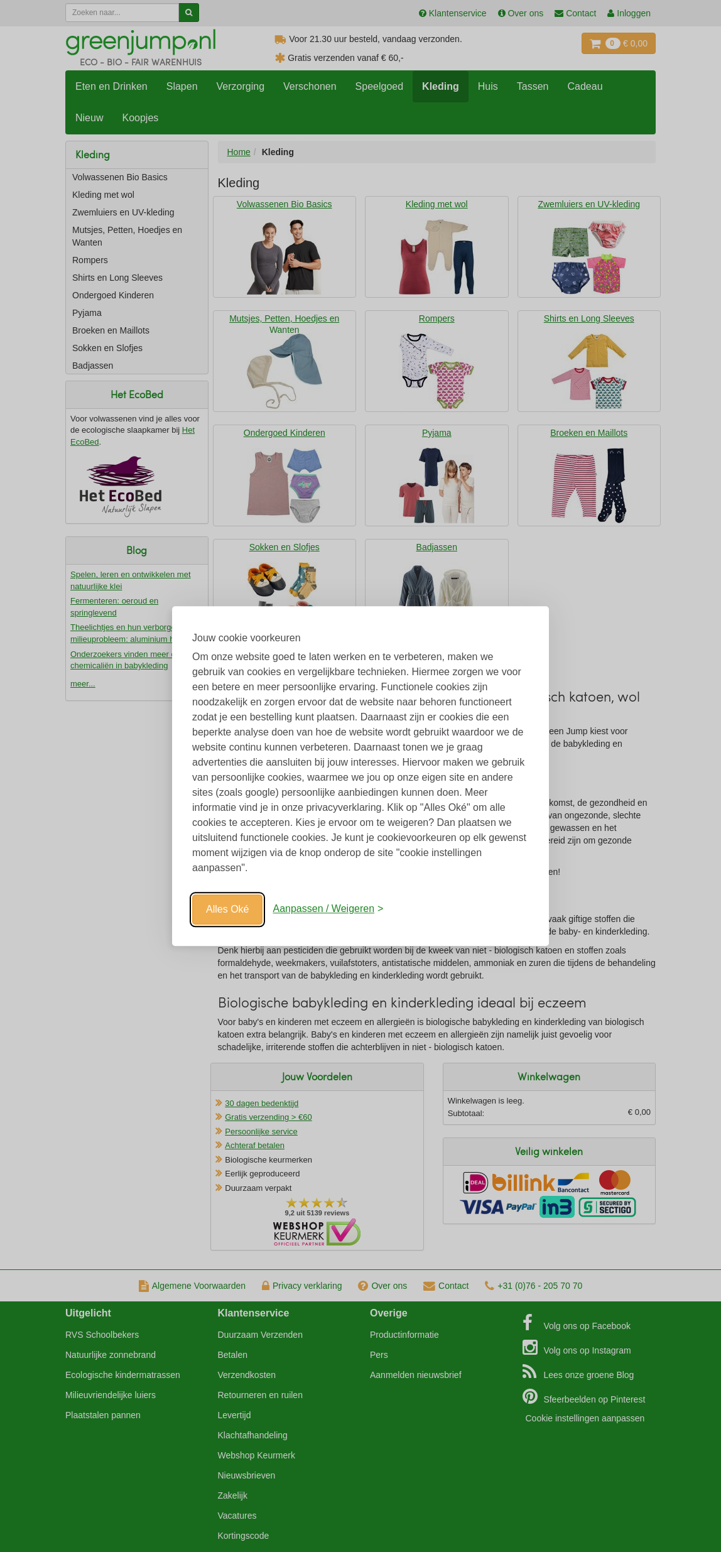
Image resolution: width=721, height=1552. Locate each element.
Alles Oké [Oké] (227, 909)
